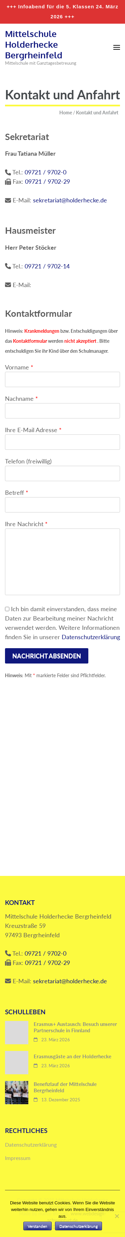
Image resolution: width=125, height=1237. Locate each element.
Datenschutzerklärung (91, 637)
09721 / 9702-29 (47, 181)
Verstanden (37, 1226)
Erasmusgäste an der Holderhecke (72, 1056)
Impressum (17, 1158)
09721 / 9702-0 (45, 172)
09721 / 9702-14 (47, 266)
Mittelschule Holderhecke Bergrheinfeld (33, 44)
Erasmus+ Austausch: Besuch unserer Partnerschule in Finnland (75, 1027)
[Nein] (116, 1216)
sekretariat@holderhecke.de (70, 200)
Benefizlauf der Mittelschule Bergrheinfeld (65, 1087)
